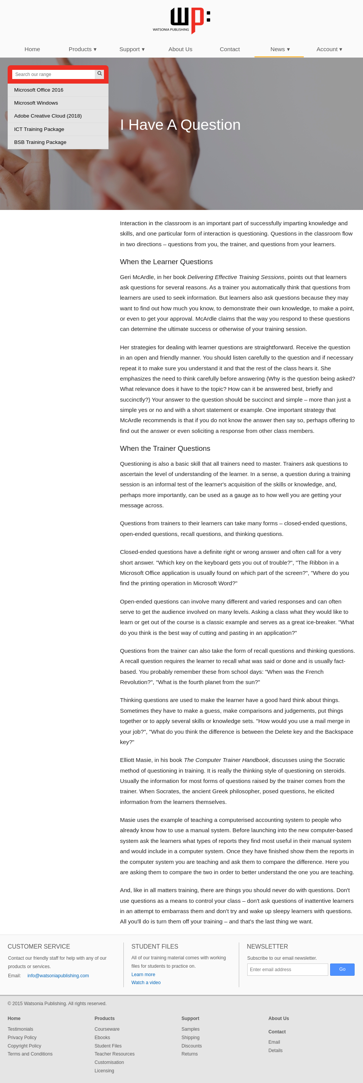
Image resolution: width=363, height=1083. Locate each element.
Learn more (143, 974)
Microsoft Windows (36, 103)
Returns (190, 1054)
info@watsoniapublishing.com (58, 975)
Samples (190, 1029)
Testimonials (20, 1029)
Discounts (192, 1046)
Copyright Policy (24, 1046)
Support (131, 49)
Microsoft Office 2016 (38, 90)
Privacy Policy (22, 1037)
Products (83, 49)
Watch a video (146, 982)
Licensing (104, 1070)
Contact (230, 49)
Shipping (190, 1037)
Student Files (108, 1046)
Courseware (107, 1029)
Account (329, 49)
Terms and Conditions (30, 1054)
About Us (180, 49)
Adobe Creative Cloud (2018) (48, 116)
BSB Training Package (40, 142)
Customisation (109, 1062)
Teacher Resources (115, 1054)
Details (276, 1050)
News (280, 49)
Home (32, 49)
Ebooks (102, 1037)
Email (274, 1042)
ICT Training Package (39, 129)
